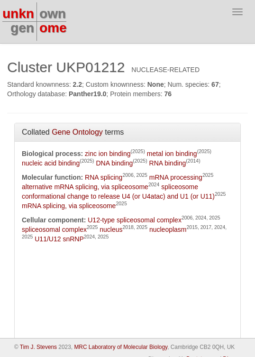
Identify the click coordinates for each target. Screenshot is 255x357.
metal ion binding (172, 153)
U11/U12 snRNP (59, 239)
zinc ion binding (108, 153)
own (52, 13)
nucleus (111, 229)
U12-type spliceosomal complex (135, 220)
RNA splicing (103, 177)
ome (53, 27)
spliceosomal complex (54, 229)
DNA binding (114, 163)
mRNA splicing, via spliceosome (69, 206)
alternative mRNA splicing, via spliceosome (85, 187)
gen (22, 27)
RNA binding (167, 163)
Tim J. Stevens (38, 347)
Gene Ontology (77, 132)
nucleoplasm (168, 229)
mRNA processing (175, 177)
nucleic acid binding (51, 163)
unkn (18, 13)
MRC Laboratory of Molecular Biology (120, 347)
